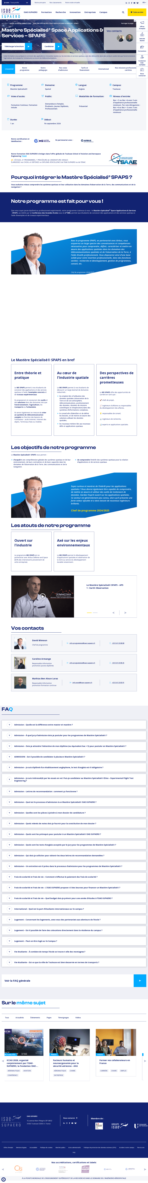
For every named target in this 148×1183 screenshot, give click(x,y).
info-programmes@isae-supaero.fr (81, 643)
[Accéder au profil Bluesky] (137, 3)
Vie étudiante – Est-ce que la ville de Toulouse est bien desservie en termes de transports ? (56, 962)
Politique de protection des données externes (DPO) (100, 1150)
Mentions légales (21, 1150)
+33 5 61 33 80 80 (117, 643)
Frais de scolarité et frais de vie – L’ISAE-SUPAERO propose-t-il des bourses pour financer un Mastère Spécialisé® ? (67, 887)
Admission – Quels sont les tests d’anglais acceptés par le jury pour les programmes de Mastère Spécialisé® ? (65, 845)
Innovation (75, 12)
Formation (46, 12)
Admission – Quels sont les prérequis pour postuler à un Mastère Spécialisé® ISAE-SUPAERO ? (57, 834)
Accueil (4, 23)
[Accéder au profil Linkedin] (126, 3)
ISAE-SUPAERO (30, 12)
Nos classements (56, 3)
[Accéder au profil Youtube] (134, 3)
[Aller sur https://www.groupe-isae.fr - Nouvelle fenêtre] (118, 1127)
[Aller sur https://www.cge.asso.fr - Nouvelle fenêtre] (41, 1171)
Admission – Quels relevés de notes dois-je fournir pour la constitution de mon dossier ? (55, 823)
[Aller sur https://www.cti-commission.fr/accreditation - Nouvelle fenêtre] (18, 1171)
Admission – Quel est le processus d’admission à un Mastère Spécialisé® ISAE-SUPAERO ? (55, 802)
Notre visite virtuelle (72, 3)
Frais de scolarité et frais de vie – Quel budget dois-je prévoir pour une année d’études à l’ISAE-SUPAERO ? (63, 898)
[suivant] (145, 1171)
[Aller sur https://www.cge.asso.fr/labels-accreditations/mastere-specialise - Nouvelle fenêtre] (108, 1171)
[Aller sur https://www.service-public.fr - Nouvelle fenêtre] (99, 1127)
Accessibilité (33, 1150)
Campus (103, 12)
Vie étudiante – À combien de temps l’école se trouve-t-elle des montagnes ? (49, 951)
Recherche (61, 12)
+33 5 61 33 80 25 (117, 663)
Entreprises (90, 12)
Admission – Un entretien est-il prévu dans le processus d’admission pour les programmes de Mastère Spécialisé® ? (68, 866)
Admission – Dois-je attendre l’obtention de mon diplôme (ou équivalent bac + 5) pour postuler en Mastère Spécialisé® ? (70, 746)
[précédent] (3, 1171)
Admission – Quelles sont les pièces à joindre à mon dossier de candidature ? (50, 812)
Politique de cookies (46, 1150)
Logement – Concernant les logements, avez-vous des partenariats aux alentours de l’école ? (57, 919)
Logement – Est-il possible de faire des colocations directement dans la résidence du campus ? (58, 930)
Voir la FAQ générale (17, 980)
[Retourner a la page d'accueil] (11, 12)
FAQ (74, 1155)
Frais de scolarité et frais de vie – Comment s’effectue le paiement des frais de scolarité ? (55, 877)
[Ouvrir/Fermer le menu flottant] (135, 20)
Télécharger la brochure (14, 46)
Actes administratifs (74, 1150)
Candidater (49, 46)
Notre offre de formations (20, 23)
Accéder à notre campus (126, 1150)
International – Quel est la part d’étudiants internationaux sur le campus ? (49, 909)
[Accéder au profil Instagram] (129, 3)
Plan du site (140, 1150)
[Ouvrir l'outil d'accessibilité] (3, 1179)
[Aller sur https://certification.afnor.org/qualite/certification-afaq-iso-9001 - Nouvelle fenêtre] (85, 1171)
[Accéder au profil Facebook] (131, 3)
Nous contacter (69, 1118)
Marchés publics (60, 1150)
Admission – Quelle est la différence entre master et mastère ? (43, 724)
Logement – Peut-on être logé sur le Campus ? (35, 941)
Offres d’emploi (8, 1150)
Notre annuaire (40, 3)
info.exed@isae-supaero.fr (81, 683)
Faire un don (137, 12)
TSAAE (24, 156)
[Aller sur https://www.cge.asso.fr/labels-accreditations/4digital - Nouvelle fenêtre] (130, 1171)
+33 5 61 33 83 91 (117, 683)
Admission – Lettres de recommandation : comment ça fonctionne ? (45, 791)
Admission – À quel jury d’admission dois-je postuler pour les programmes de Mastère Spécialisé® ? (60, 735)
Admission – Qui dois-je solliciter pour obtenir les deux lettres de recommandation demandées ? (59, 855)
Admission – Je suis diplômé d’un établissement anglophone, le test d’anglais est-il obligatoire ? (58, 767)
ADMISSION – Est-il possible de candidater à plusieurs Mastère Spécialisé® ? (49, 756)
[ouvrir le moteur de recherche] (123, 12)
